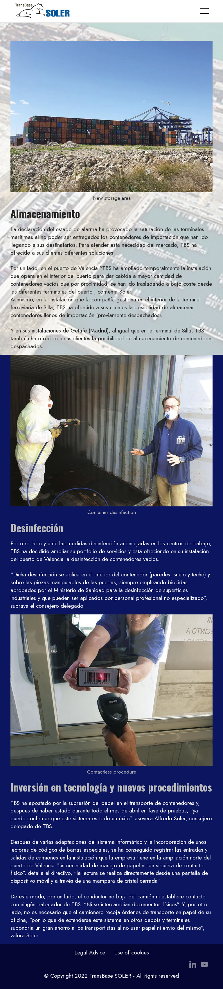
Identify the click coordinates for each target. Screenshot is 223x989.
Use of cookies (131, 952)
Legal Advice (89, 952)
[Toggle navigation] (204, 11)
